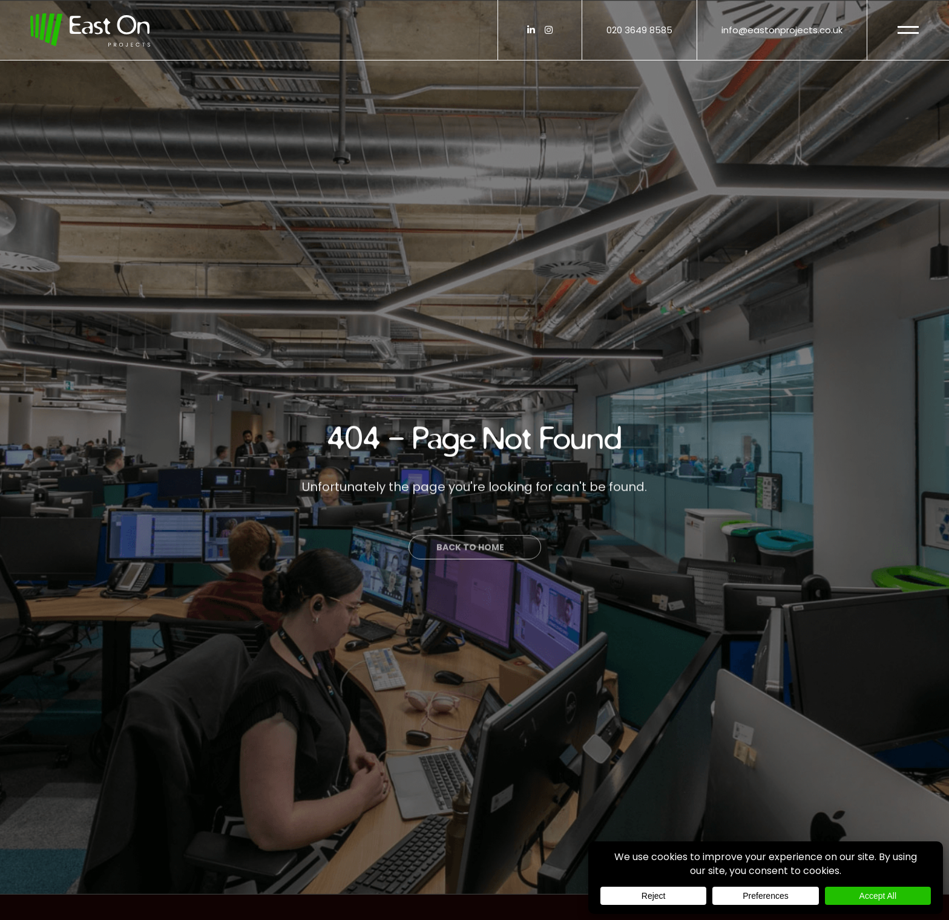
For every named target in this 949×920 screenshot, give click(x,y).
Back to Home (470, 566)
